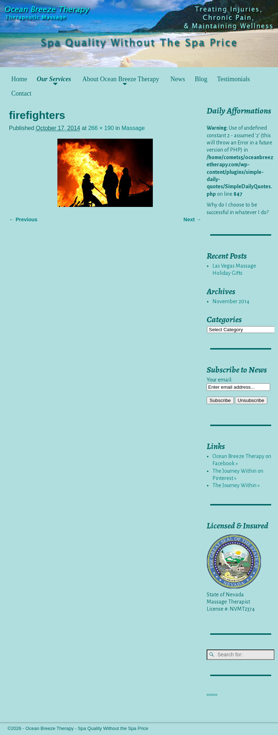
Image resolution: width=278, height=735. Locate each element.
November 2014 (230, 301)
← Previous (23, 219)
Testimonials (233, 79)
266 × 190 (101, 128)
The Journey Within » (236, 485)
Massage (133, 128)
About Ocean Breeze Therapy (121, 79)
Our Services (54, 79)
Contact (21, 93)
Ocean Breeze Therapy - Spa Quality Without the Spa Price (86, 728)
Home (19, 79)
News (177, 79)
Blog (201, 79)
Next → (193, 219)
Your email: (219, 380)
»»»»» (212, 694)
